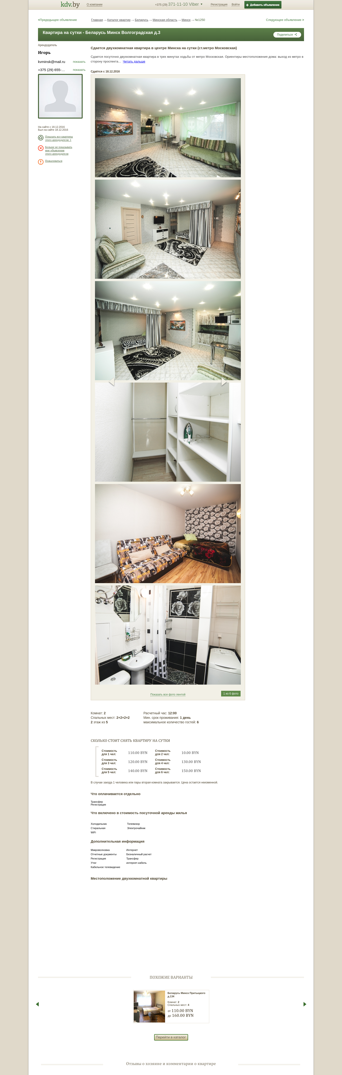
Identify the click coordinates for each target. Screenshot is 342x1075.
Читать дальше (134, 61)
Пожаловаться (53, 161)
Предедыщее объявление (57, 20)
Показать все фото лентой (167, 694)
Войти (236, 4)
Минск (186, 20)
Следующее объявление (285, 20)
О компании (94, 4)
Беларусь (141, 20)
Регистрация (219, 4)
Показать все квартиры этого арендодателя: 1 (59, 138)
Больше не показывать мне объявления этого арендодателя (58, 150)
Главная (97, 20)
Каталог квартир (118, 20)
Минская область (165, 20)
